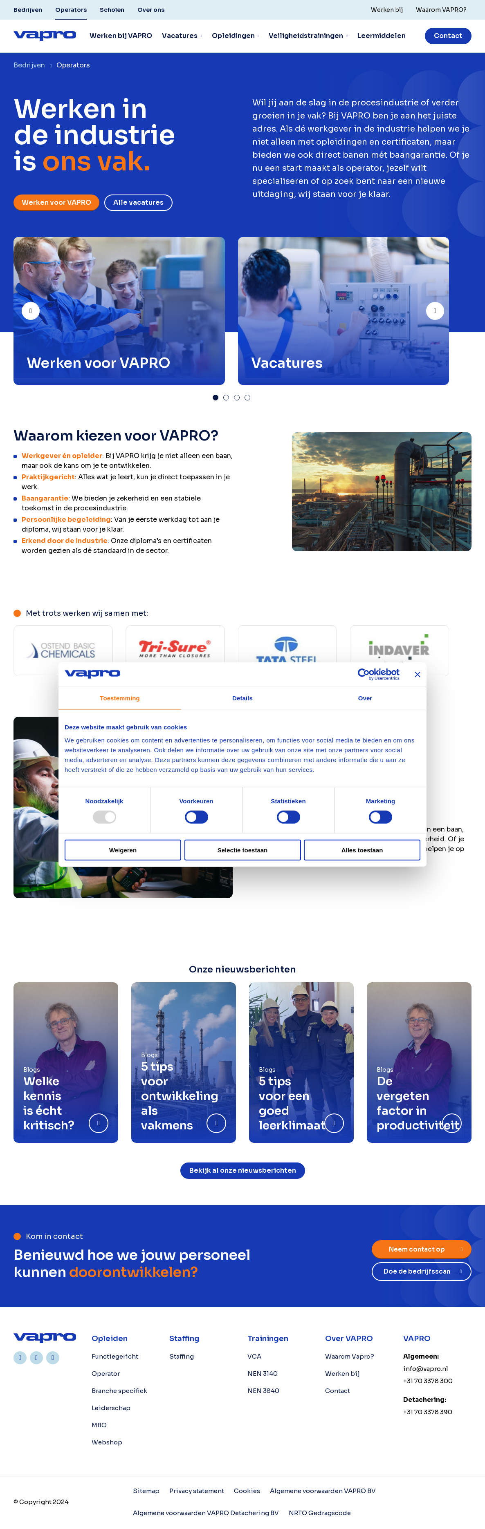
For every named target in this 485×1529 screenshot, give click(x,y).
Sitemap (146, 1491)
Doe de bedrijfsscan (417, 1271)
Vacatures (180, 35)
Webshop (107, 1442)
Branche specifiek (119, 1391)
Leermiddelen (381, 35)
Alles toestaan (362, 849)
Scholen (112, 9)
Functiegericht (115, 1356)
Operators (71, 9)
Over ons (150, 9)
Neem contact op (417, 1249)
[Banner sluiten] (417, 674)
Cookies (247, 1491)
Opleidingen (233, 35)
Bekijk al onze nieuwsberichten (242, 1170)
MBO (99, 1425)
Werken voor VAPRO (56, 202)
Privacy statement (196, 1491)
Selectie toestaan (243, 849)
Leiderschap (111, 1408)
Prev (39, 307)
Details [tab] (242, 698)
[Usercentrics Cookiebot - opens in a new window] (364, 674)
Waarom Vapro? (349, 1356)
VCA (254, 1356)
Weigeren (123, 849)
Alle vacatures (138, 202)
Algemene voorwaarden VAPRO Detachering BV (206, 1513)
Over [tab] (365, 698)
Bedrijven (27, 9)
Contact (448, 35)
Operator (106, 1373)
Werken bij (342, 1373)
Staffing (181, 1356)
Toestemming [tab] (120, 698)
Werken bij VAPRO (121, 35)
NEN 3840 (263, 1391)
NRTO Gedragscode (320, 1513)
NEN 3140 (262, 1373)
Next (443, 307)
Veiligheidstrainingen (306, 35)
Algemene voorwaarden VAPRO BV (323, 1491)
